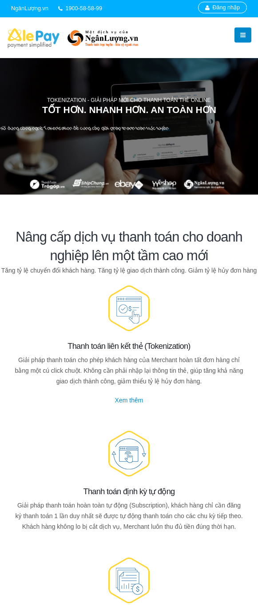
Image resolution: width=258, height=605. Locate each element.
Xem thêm (129, 400)
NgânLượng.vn (29, 8)
